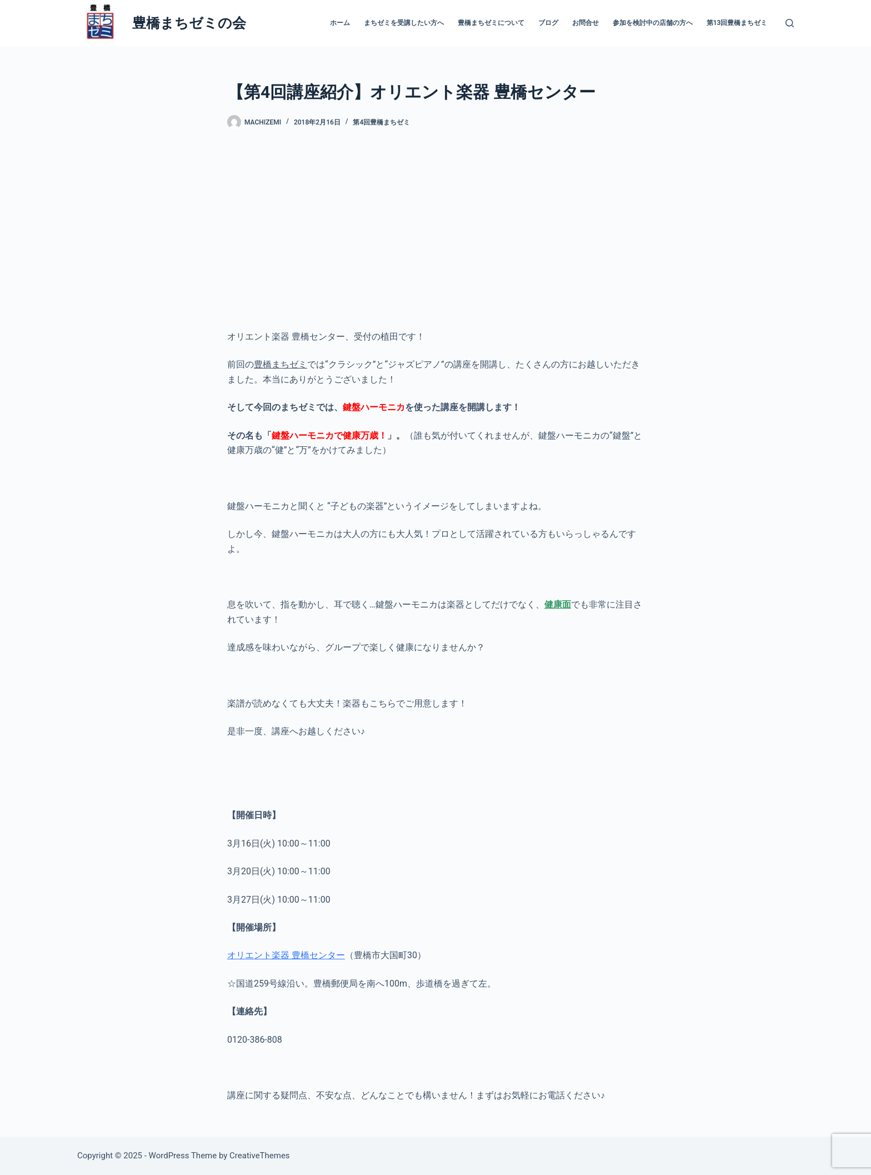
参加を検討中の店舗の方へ (653, 23)
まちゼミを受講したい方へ (404, 23)
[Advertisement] (435, 229)
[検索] (789, 23)
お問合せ (585, 23)
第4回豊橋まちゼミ (381, 122)
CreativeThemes (259, 1156)
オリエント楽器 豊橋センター (286, 955)
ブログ (548, 23)
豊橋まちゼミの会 (189, 23)
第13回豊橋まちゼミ (737, 23)
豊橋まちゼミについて (491, 23)
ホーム (340, 23)
